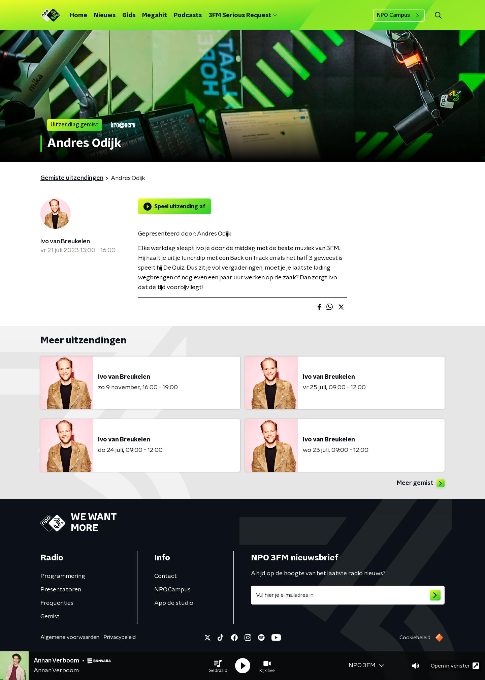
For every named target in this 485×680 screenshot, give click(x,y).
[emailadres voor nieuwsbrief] (348, 595)
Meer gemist (421, 483)
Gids (128, 15)
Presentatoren (60, 590)
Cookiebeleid (414, 637)
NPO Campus (399, 15)
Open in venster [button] (455, 665)
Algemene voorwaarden (69, 637)
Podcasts (188, 15)
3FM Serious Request (242, 15)
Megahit (154, 15)
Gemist (50, 617)
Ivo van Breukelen (65, 242)
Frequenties (56, 603)
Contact (165, 576)
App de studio (173, 603)
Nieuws (105, 15)
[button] (218, 666)
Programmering (62, 576)
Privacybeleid (119, 637)
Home (78, 15)
